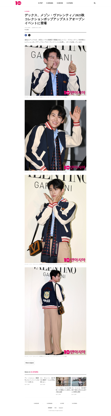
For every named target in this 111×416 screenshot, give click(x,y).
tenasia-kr (61, 407)
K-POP (40, 3)
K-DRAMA (49, 3)
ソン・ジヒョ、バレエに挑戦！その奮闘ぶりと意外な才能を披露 (63, 390)
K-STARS (70, 3)
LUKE (27, 29)
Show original (30, 362)
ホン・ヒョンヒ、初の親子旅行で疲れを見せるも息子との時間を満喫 (79, 390)
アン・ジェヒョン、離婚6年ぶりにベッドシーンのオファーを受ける (32, 380)
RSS (56, 407)
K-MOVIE (60, 3)
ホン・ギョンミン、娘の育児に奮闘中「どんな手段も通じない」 (47, 380)
